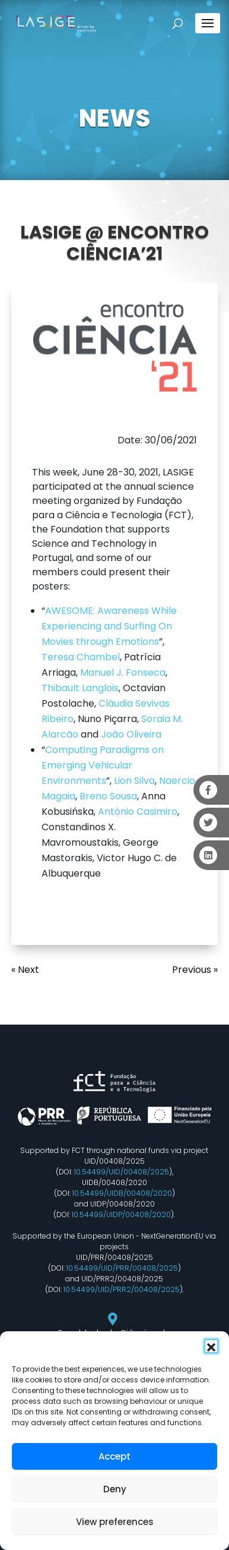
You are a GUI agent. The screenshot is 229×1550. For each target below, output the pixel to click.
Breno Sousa (108, 796)
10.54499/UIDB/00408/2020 (122, 1193)
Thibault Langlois (80, 688)
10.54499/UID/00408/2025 (121, 1172)
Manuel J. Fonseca (123, 672)
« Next (25, 969)
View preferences (115, 1522)
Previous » (195, 969)
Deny (114, 1489)
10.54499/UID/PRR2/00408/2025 (121, 1289)
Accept (114, 1456)
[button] (211, 1346)
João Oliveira (131, 734)
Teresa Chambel (81, 657)
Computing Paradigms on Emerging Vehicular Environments (103, 765)
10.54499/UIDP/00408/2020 (121, 1214)
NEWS (114, 118)
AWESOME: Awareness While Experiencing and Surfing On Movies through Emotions (109, 626)
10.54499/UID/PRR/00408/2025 (122, 1268)
